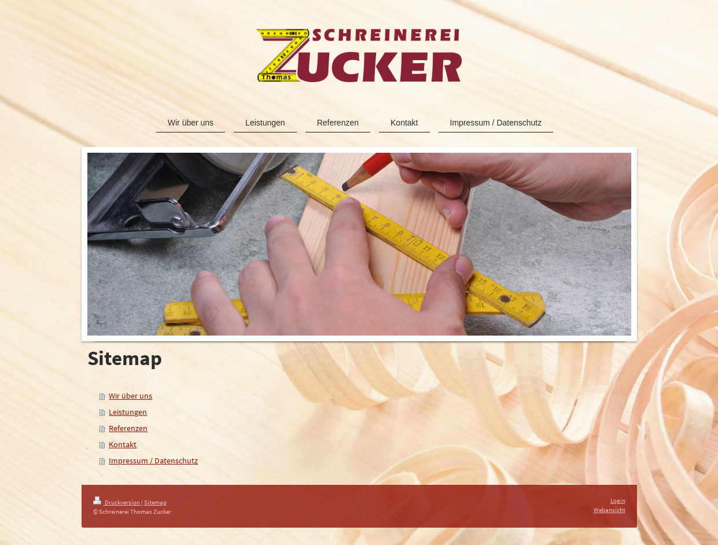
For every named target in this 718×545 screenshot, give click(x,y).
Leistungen (128, 412)
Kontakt (123, 444)
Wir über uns (130, 396)
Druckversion (117, 502)
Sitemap (155, 502)
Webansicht (609, 510)
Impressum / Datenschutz (153, 460)
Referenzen (128, 428)
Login (617, 500)
